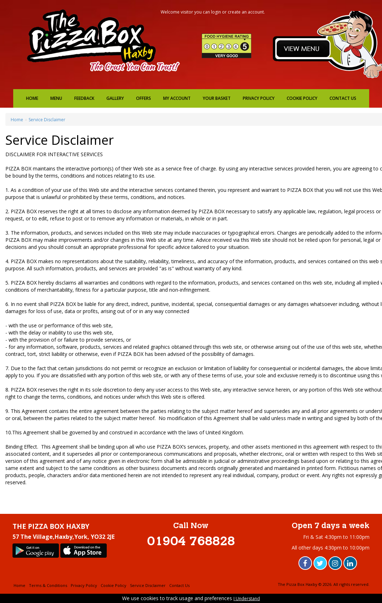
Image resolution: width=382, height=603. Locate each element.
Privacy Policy (259, 98)
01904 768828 (191, 542)
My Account (177, 98)
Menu (56, 98)
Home (32, 98)
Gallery (115, 98)
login (216, 12)
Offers (143, 98)
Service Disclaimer (47, 120)
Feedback (84, 98)
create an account (246, 12)
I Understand (246, 599)
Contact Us (343, 98)
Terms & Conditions (48, 585)
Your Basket (217, 98)
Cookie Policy (302, 98)
